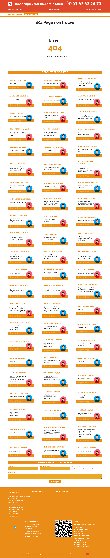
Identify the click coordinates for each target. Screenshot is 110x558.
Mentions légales (37, 491)
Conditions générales (62, 491)
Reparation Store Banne (15, 500)
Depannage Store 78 (14, 516)
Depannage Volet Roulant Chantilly (19, 496)
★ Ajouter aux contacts (81, 547)
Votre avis (11, 473)
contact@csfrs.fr (35, 531)
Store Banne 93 (12, 511)
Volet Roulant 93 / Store (15, 509)
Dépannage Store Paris (15, 9)
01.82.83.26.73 (37, 533)
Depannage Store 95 (14, 514)
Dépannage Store (13, 492)
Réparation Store (54, 9)
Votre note (76, 466)
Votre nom (11, 466)
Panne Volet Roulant (14, 505)
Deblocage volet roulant (94, 9)
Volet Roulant (12, 503)
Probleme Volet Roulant (16, 507)
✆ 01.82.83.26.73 (84, 3)
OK (87, 554)
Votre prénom (45, 466)
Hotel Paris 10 (12, 498)
